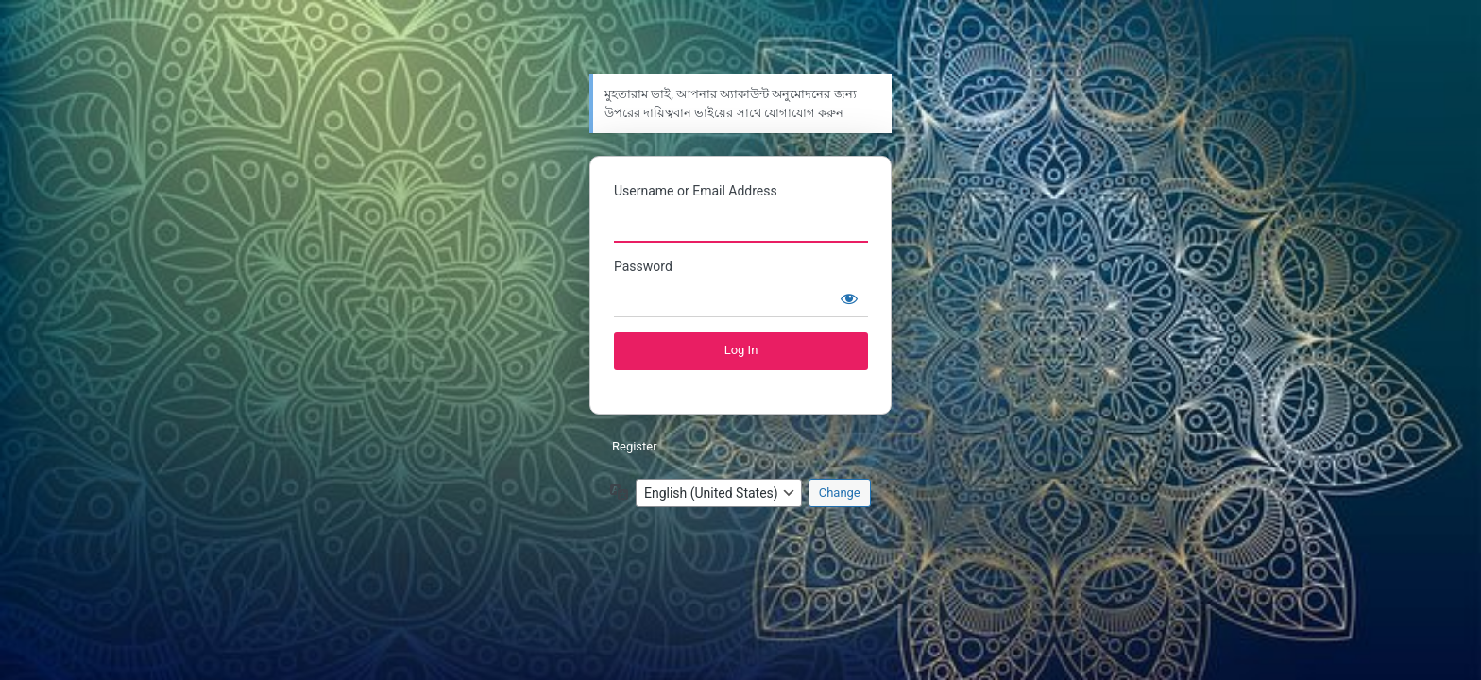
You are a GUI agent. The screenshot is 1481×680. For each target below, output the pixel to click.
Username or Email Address (695, 190)
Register (634, 446)
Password (643, 266)
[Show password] (849, 298)
